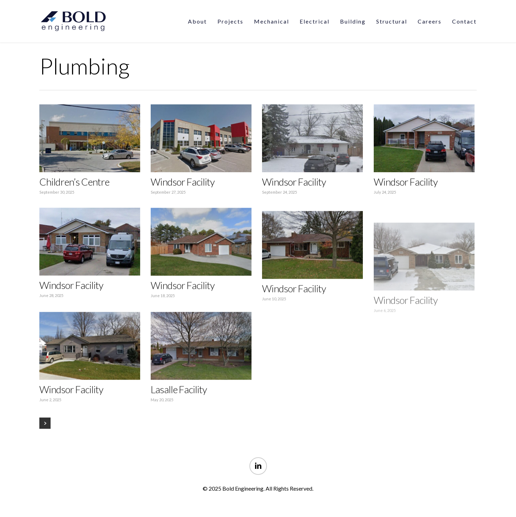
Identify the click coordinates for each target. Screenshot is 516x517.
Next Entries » (45, 423)
